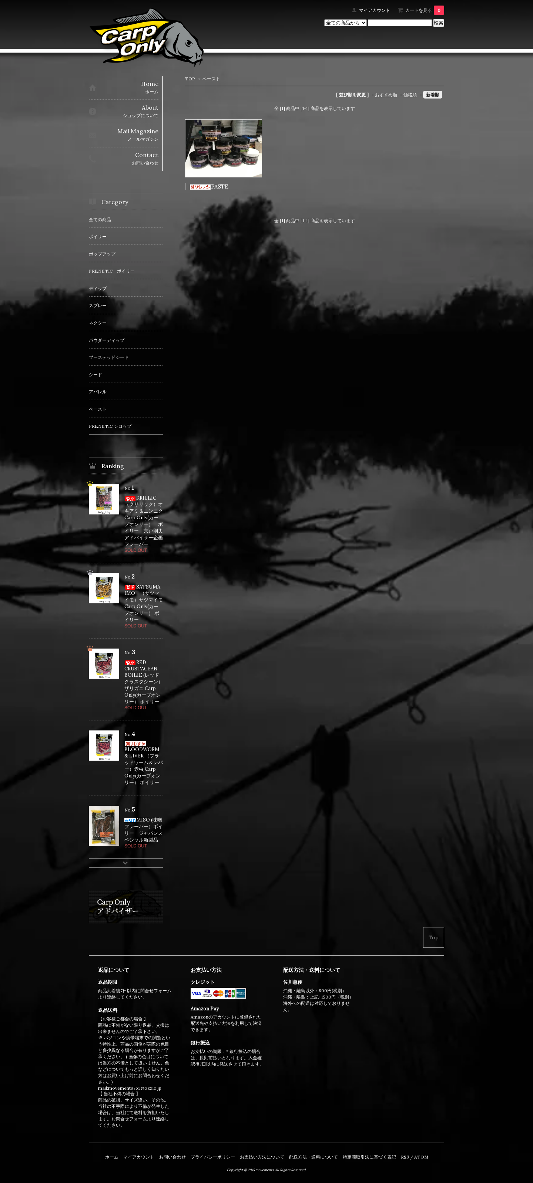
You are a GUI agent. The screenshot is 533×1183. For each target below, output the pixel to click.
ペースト (211, 78)
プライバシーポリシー (213, 1157)
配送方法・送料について (313, 1157)
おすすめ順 (386, 94)
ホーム (111, 1157)
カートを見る (424, 10)
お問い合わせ (172, 1157)
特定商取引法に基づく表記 (369, 1157)
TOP (190, 78)
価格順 (410, 94)
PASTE (208, 186)
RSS (405, 1157)
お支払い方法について (262, 1157)
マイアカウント (374, 10)
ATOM (421, 1157)
